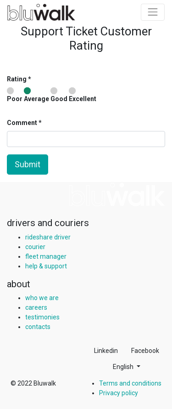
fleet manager (46, 256)
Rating (17, 79)
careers (36, 307)
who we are (42, 297)
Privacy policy (118, 393)
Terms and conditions (130, 383)
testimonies (42, 317)
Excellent (82, 94)
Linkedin (106, 350)
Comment (23, 122)
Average (36, 94)
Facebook (145, 350)
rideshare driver (48, 237)
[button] (126, 367)
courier (35, 246)
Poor (14, 94)
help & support (46, 266)
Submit (27, 164)
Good (58, 94)
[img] (117, 194)
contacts (37, 326)
